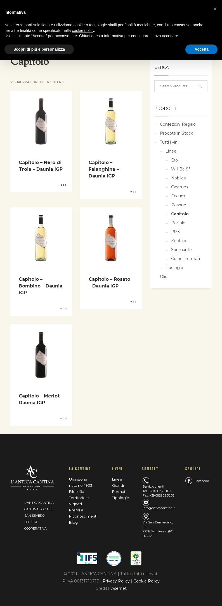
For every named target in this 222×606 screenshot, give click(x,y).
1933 (175, 231)
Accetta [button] (201, 49)
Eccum (178, 195)
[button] (214, 8)
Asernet (119, 588)
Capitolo (180, 213)
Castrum (179, 186)
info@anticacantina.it (159, 508)
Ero (174, 160)
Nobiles (178, 178)
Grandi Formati (185, 258)
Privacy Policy (117, 581)
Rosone (178, 204)
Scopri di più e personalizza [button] (39, 49)
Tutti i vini (169, 142)
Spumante (181, 249)
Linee (171, 151)
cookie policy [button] (83, 30)
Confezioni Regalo (178, 124)
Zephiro (178, 240)
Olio (163, 276)
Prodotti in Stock (176, 133)
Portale (178, 222)
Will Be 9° (180, 169)
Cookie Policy (146, 581)
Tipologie (174, 267)
